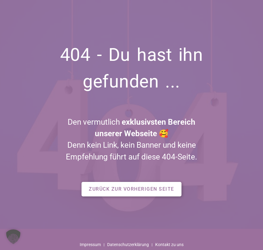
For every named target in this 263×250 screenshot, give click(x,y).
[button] (131, 189)
